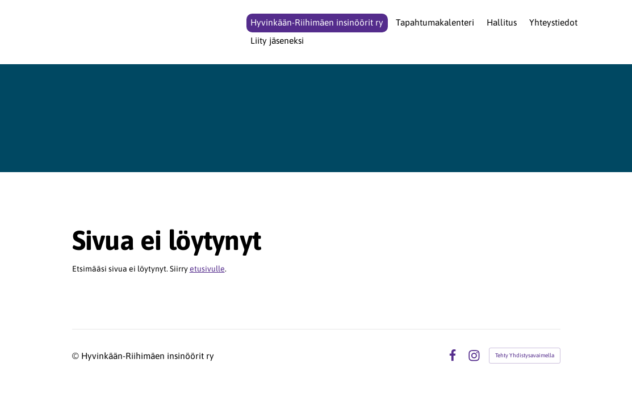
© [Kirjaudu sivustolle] (76, 355)
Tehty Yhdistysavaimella (524, 355)
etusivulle (207, 268)
